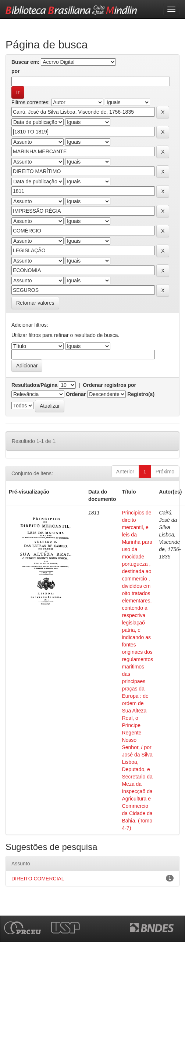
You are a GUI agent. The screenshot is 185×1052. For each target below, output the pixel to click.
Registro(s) (140, 394)
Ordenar (76, 394)
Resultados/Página (34, 385)
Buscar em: (25, 62)
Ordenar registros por (109, 385)
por (15, 71)
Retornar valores (35, 303)
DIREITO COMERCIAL (37, 878)
